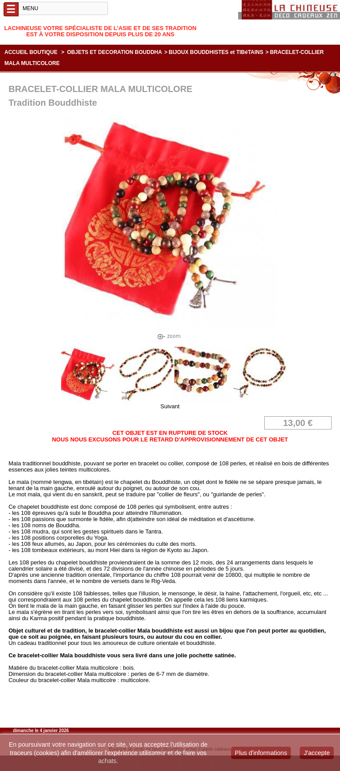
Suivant (169, 406)
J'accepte (317, 752)
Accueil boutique (31, 52)
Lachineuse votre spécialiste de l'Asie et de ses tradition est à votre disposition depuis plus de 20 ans (100, 31)
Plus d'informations (261, 752)
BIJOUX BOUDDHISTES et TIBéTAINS (216, 52)
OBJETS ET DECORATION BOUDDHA (114, 52)
